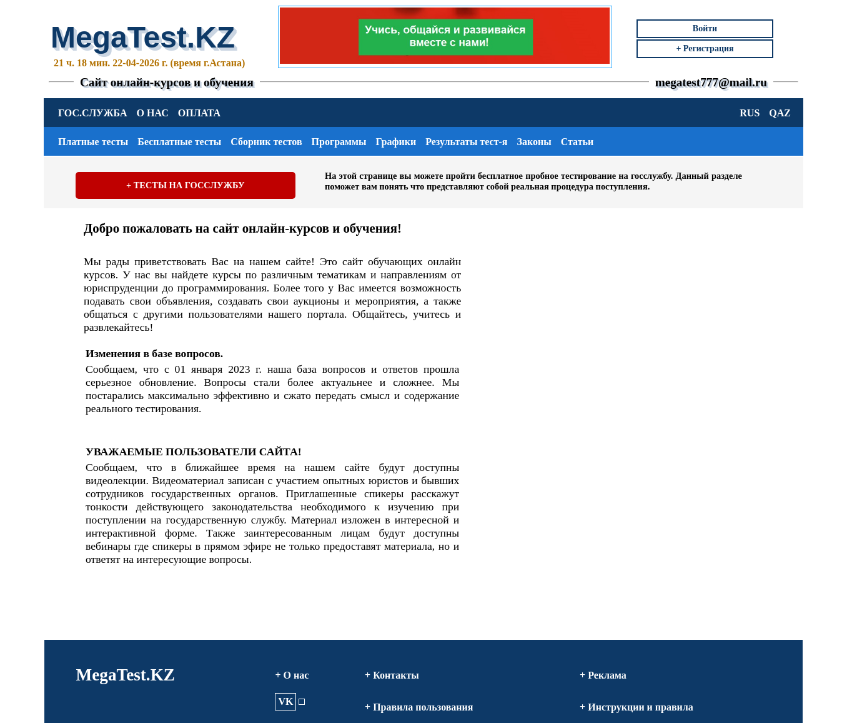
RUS (750, 113)
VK (285, 701)
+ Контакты (392, 675)
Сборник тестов (266, 141)
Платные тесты (93, 141)
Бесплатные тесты (179, 141)
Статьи (577, 141)
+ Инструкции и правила (636, 707)
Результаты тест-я (466, 141)
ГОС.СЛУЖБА (92, 113)
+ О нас (292, 675)
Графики (395, 141)
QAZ (780, 113)
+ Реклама (603, 675)
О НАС (153, 113)
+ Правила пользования (419, 707)
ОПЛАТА (199, 113)
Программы (339, 141)
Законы (534, 141)
